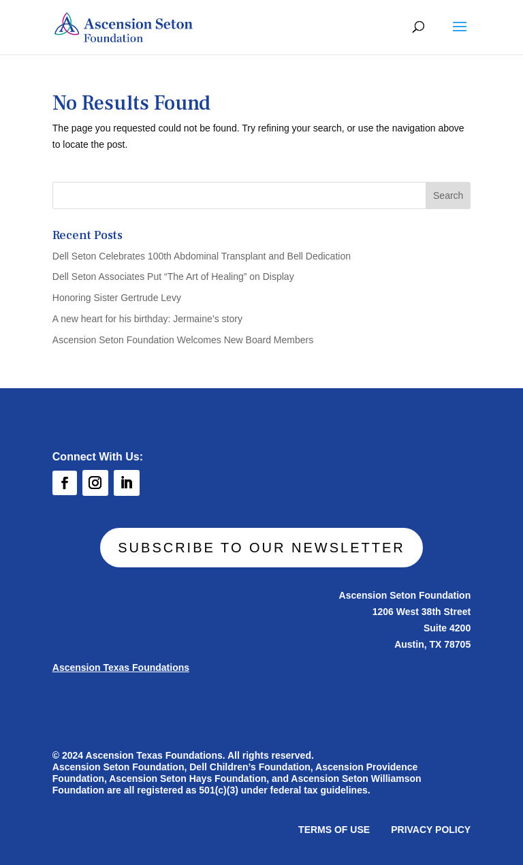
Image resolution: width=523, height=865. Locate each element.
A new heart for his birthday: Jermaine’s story (147, 318)
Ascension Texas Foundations (127, 668)
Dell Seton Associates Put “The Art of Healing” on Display (173, 276)
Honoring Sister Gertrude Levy (116, 297)
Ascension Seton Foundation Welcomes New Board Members (182, 339)
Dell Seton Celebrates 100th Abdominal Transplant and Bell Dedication (201, 256)
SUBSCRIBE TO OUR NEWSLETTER (261, 547)
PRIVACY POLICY (423, 828)
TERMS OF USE (331, 828)
